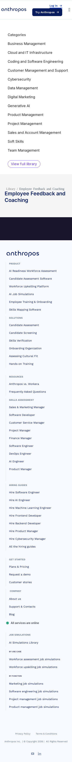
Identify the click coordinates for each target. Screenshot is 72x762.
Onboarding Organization (25, 348)
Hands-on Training (21, 363)
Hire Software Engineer (24, 492)
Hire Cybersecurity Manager (27, 538)
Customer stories (20, 582)
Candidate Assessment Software (30, 278)
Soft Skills (16, 141)
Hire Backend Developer (25, 523)
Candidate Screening (23, 332)
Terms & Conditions (46, 733)
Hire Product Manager (23, 531)
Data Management (23, 88)
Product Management (25, 115)
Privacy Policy (22, 733)
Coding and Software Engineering (35, 61)
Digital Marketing (21, 97)
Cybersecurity (19, 79)
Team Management (24, 150)
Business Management (27, 44)
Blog (11, 614)
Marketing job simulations (26, 683)
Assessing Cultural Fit (23, 356)
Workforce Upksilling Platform (29, 286)
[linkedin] (39, 753)
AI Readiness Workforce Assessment (33, 270)
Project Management (25, 124)
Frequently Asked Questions (27, 391)
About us (15, 598)
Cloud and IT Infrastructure (30, 53)
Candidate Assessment (24, 325)
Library (10, 188)
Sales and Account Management (34, 132)
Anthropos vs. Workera (24, 383)
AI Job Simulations (21, 294)
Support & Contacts (22, 606)
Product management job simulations (34, 706)
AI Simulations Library (23, 642)
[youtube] (32, 753)
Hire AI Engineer (19, 500)
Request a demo (20, 574)
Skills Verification (20, 340)
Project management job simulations (33, 699)
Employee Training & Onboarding (30, 301)
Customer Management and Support (38, 70)
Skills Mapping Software (25, 309)
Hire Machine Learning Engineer (30, 507)
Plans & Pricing (19, 566)
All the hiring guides (22, 546)
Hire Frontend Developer (25, 515)
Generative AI (19, 106)
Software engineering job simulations (33, 691)
